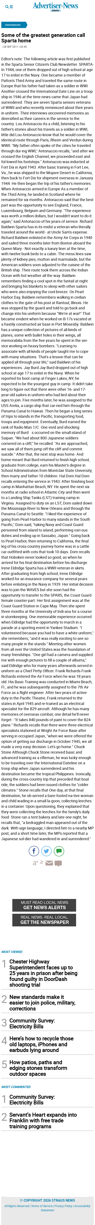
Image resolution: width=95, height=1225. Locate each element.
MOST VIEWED (11, 952)
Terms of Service (41, 1206)
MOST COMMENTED (15, 1087)
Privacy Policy (63, 1206)
